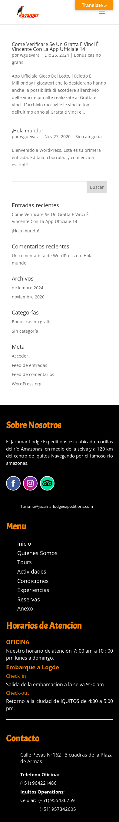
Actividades (31, 571)
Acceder (20, 356)
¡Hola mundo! (27, 130)
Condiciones (33, 580)
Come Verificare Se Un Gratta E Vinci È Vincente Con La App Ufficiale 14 (55, 46)
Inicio (24, 543)
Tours (24, 562)
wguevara (30, 55)
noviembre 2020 (28, 297)
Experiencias (33, 590)
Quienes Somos (37, 553)
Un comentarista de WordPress (43, 255)
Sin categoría (88, 136)
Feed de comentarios (33, 374)
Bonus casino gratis (31, 321)
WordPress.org (26, 384)
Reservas (28, 599)
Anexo (25, 608)
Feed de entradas (29, 365)
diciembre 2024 (27, 288)
